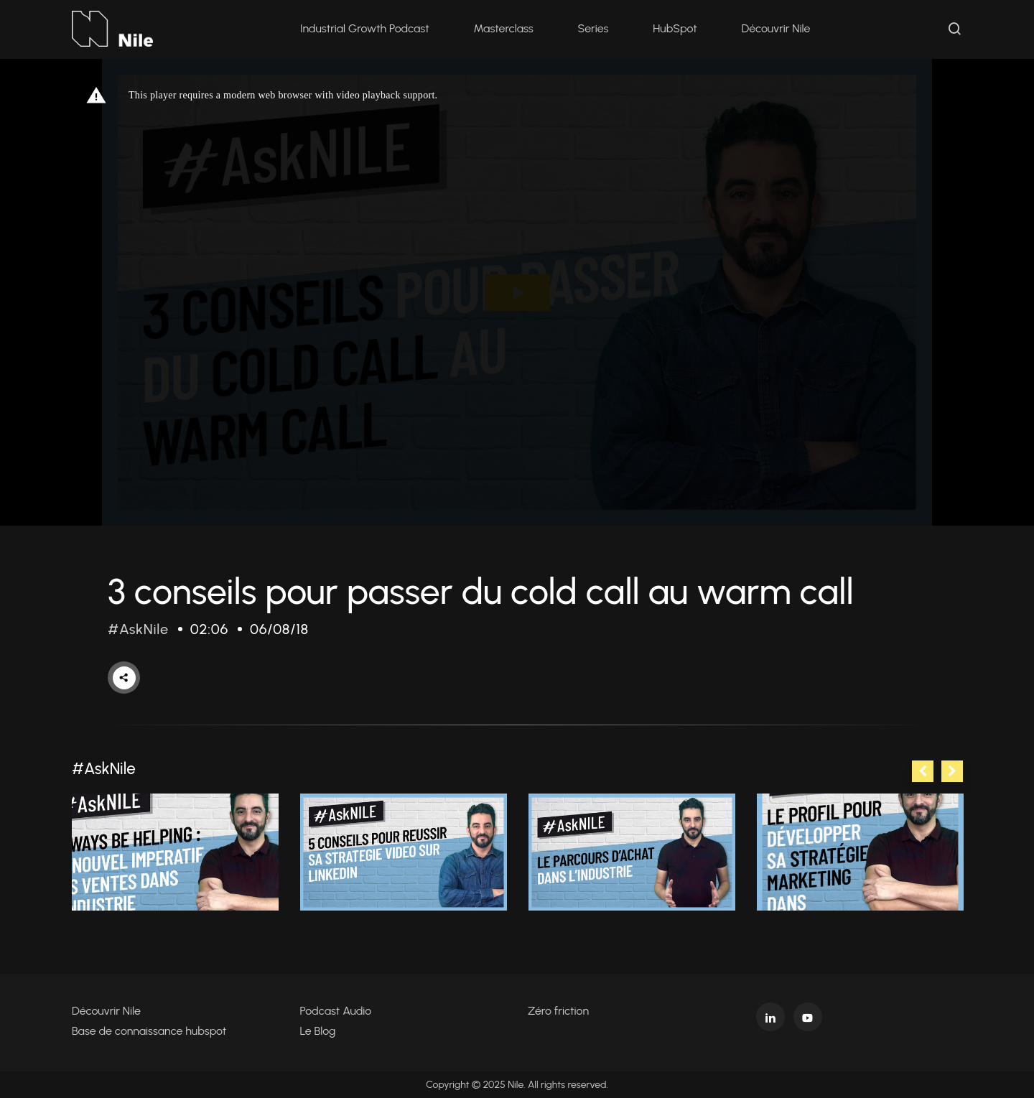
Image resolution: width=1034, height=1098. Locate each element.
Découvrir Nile (776, 28)
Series (593, 28)
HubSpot (675, 28)
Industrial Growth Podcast (364, 28)
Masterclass (504, 28)
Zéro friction (558, 1011)
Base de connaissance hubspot (149, 1031)
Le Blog (318, 1031)
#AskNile (138, 629)
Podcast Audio (336, 1011)
